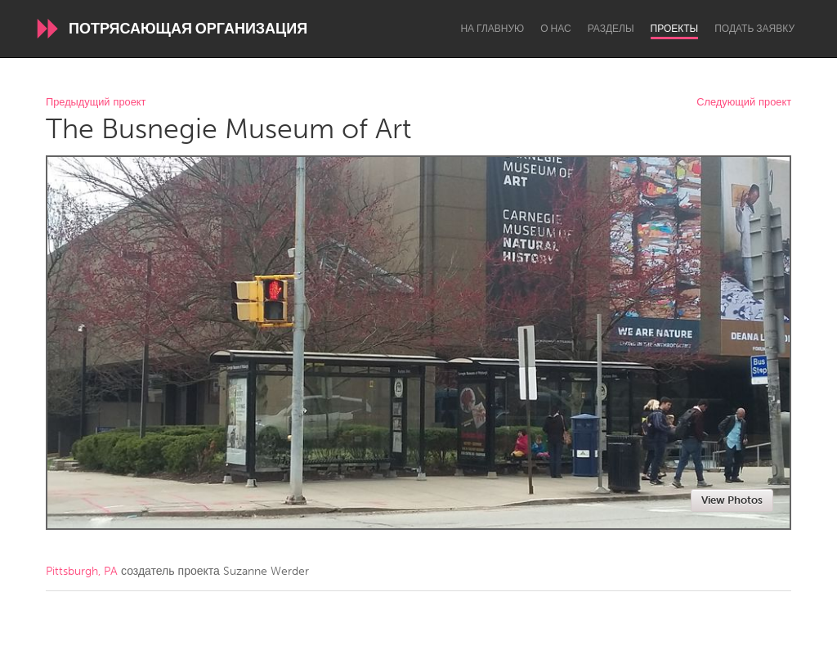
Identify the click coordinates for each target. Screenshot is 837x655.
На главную (492, 28)
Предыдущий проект (95, 102)
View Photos (732, 500)
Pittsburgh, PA (82, 571)
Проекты (675, 28)
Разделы (611, 28)
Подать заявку (754, 28)
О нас (555, 28)
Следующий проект (743, 102)
